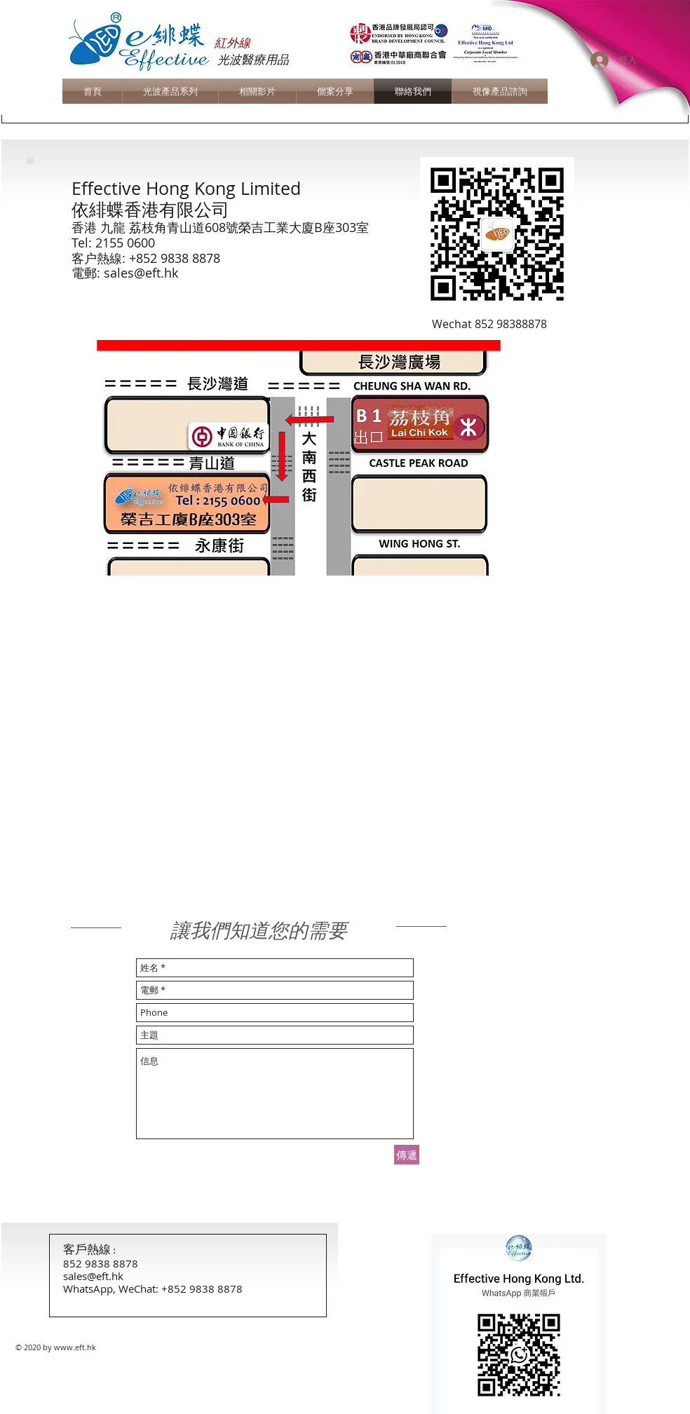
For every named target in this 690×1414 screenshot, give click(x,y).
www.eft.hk (75, 1347)
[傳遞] (406, 1154)
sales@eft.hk (141, 272)
